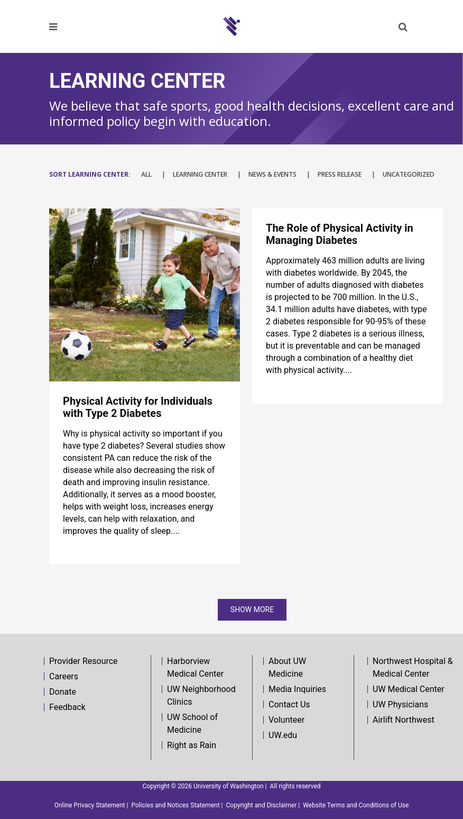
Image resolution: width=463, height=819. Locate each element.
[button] (403, 26)
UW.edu (282, 735)
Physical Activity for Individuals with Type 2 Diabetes (137, 407)
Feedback (67, 707)
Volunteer (286, 720)
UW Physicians (400, 704)
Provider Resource (83, 661)
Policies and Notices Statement (175, 805)
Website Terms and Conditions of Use (356, 805)
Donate (62, 692)
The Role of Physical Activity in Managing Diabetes (339, 234)
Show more (252, 609)
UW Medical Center (409, 689)
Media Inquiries (297, 689)
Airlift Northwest (403, 720)
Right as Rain (191, 745)
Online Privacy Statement (89, 805)
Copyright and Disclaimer (261, 805)
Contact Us (289, 704)
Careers (63, 676)
